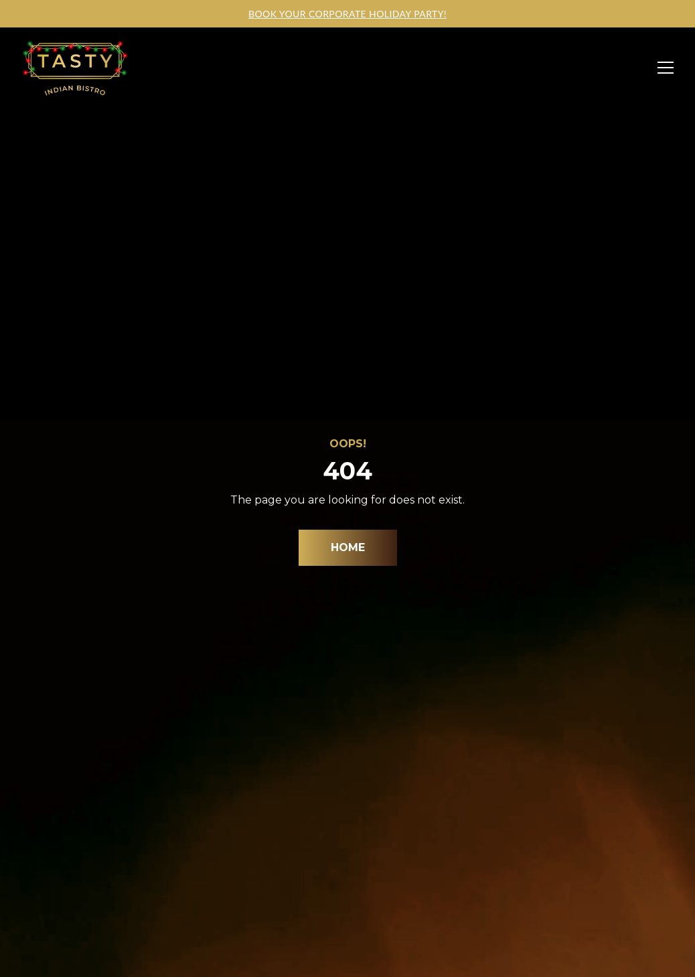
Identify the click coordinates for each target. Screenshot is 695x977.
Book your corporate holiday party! (347, 13)
